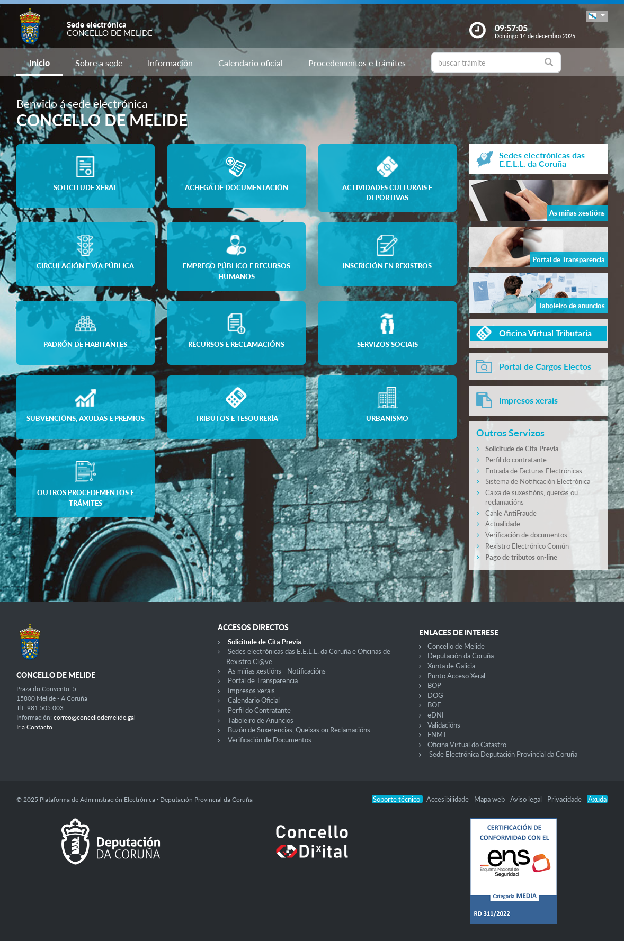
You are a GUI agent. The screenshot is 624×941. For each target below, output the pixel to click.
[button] (597, 16)
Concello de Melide (456, 646)
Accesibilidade (448, 799)
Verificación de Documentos (269, 740)
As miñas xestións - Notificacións (277, 671)
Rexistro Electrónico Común (527, 546)
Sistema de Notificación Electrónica (537, 481)
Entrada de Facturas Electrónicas (533, 471)
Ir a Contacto (34, 727)
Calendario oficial (250, 63)
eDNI (435, 715)
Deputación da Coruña (460, 655)
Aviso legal (526, 799)
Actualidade (502, 523)
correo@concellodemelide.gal (95, 717)
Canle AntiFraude (511, 513)
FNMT (437, 734)
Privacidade (565, 799)
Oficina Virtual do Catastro (466, 744)
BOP (434, 685)
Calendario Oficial (254, 700)
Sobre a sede (98, 63)
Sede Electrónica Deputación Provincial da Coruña (503, 754)
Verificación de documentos (526, 535)
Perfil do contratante (516, 459)
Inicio (39, 63)
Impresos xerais (251, 690)
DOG (435, 695)
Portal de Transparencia (263, 680)
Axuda (597, 799)
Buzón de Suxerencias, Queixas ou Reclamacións (299, 729)
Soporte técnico (397, 799)
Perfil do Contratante (259, 710)
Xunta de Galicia (451, 665)
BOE (434, 705)
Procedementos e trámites (357, 63)
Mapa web (490, 799)
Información (170, 63)
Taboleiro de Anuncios (260, 720)
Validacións (443, 725)
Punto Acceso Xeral (456, 675)
